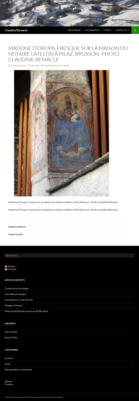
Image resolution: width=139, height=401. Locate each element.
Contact (107, 30)
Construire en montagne (56, 65)
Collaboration (92, 30)
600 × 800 (35, 65)
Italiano (8, 381)
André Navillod (57, 397)
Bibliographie (74, 30)
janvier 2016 (11, 337)
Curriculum (121, 30)
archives (9, 358)
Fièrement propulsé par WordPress (19, 397)
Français (9, 384)
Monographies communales (18, 369)
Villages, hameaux (13, 305)
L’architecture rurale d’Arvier (19, 299)
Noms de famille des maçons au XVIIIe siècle (26, 311)
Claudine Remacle (16, 30)
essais (7, 363)
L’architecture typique (15, 294)
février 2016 (11, 331)
